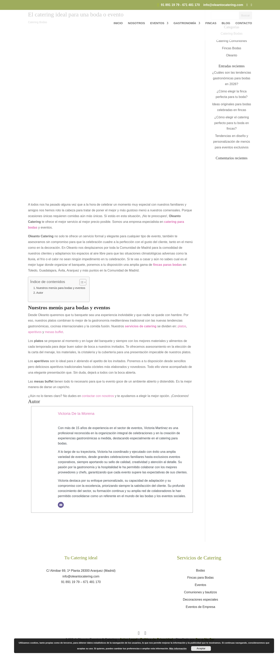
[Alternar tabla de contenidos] (80, 282)
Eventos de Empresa (200, 607)
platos (182, 326)
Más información (178, 648)
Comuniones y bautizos (200, 592)
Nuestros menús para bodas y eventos (60, 288)
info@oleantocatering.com (81, 576)
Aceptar (201, 648)
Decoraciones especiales (200, 599)
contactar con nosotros (98, 396)
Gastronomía (184, 23)
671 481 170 (191, 5)
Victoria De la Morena (76, 413)
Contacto (243, 23)
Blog (226, 23)
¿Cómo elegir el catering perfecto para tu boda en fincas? (231, 123)
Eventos (157, 23)
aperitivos (34, 332)
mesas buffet (54, 332)
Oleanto (231, 55)
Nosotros (136, 23)
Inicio (118, 23)
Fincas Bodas (231, 48)
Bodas (200, 570)
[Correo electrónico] (61, 505)
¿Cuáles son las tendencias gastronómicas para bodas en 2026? (231, 78)
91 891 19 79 (170, 5)
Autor (39, 292)
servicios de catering (140, 326)
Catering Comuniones (231, 41)
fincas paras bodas (167, 264)
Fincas (210, 23)
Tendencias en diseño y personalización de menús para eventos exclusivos (231, 141)
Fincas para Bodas (200, 577)
